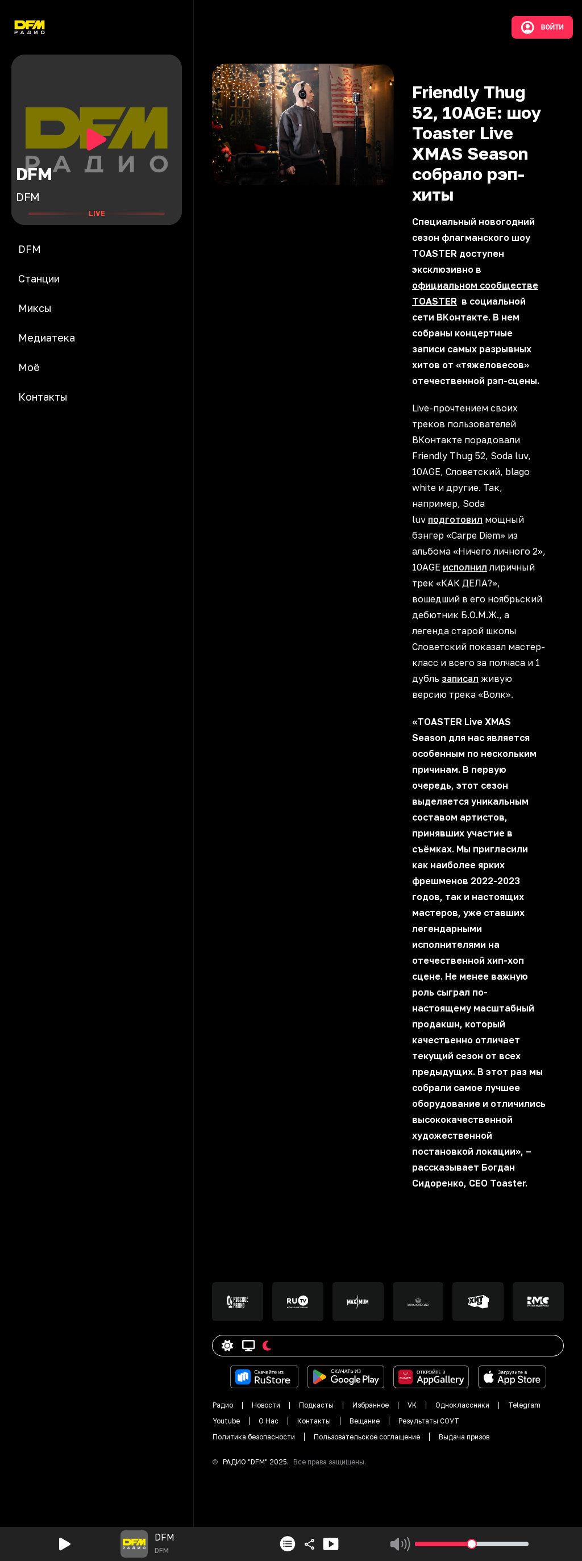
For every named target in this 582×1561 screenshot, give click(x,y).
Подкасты (316, 1405)
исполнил (465, 567)
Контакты (314, 1421)
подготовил (455, 519)
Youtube (226, 1421)
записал (460, 678)
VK (412, 1405)
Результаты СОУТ (428, 1421)
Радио (223, 1405)
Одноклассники (462, 1405)
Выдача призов (464, 1437)
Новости (266, 1405)
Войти (542, 27)
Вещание (365, 1421)
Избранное (370, 1405)
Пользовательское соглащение (367, 1437)
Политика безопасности (254, 1437)
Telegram (524, 1405)
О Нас (268, 1421)
